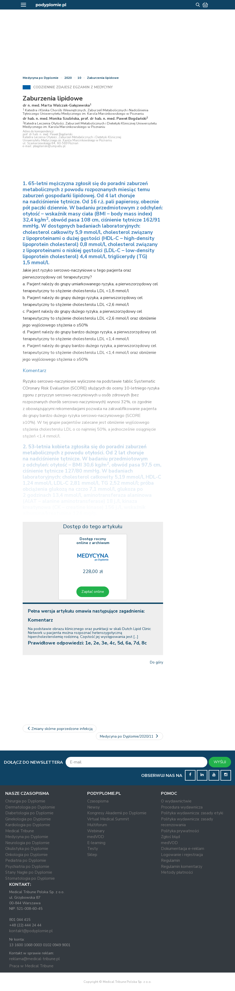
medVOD (95, 836)
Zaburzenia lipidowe (103, 78)
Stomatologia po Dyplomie (30, 878)
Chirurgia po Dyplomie (25, 801)
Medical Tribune (19, 831)
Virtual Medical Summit (108, 819)
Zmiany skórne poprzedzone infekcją (59, 728)
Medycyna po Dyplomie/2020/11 (129, 736)
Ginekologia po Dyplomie (28, 819)
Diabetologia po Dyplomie (29, 813)
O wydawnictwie (176, 801)
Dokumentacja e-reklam (182, 848)
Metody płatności (177, 872)
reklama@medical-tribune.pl (34, 958)
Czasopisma (98, 801)
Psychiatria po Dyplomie (27, 866)
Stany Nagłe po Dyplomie (28, 872)
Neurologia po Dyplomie (27, 842)
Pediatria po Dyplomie (25, 860)
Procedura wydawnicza (182, 807)
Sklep (92, 854)
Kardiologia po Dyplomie (27, 825)
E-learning (96, 842)
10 (79, 78)
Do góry (156, 662)
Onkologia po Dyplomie (26, 854)
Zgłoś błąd (170, 836)
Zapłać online (92, 591)
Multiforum (97, 825)
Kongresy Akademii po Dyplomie (116, 813)
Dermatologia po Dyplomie (30, 807)
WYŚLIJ (220, 761)
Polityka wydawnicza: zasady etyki (192, 813)
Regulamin (170, 860)
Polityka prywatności (180, 831)
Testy (92, 848)
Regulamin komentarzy (181, 866)
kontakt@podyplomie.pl (31, 931)
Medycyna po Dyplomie (40, 78)
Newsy (93, 807)
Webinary (96, 831)
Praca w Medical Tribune (31, 966)
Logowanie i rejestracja (182, 854)
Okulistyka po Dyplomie (26, 848)
